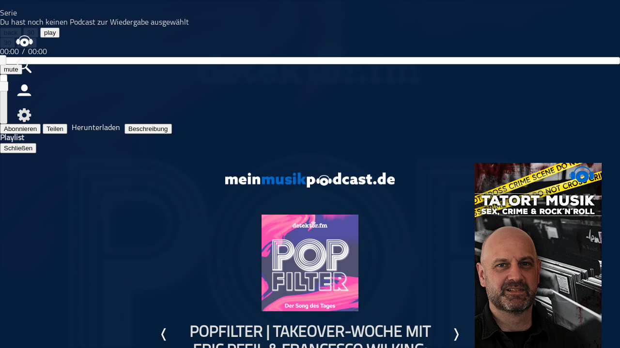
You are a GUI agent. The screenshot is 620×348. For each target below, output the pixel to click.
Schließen (18, 148)
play (50, 32)
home (24, 41)
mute (11, 69)
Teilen (54, 128)
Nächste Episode (456, 334)
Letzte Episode (164, 334)
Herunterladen (96, 128)
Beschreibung (148, 128)
